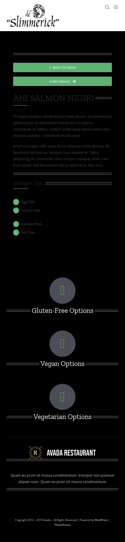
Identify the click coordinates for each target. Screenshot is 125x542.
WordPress (102, 520)
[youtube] (78, 497)
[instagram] (62, 497)
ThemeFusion (62, 525)
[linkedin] (70, 497)
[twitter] (54, 497)
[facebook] (47, 497)
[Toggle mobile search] (107, 7)
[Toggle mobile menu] (116, 7)
